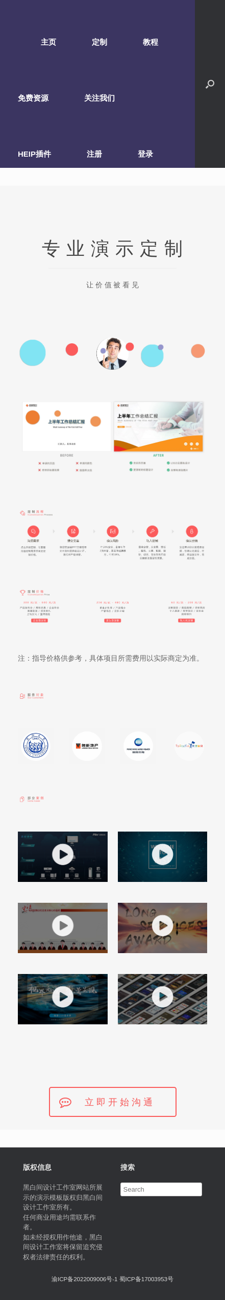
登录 (145, 154)
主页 (48, 42)
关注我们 (99, 98)
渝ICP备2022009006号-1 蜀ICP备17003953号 (112, 1279)
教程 (150, 42)
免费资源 (33, 98)
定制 (99, 42)
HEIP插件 (34, 154)
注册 (94, 154)
